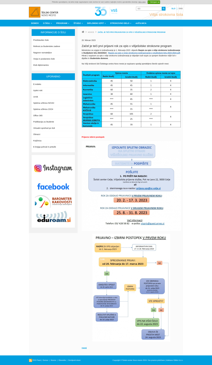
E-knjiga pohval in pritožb (44, 147)
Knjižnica (37, 140)
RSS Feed (35, 360)
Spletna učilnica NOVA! (43, 103)
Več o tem (141, 2)
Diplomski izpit (96, 23)
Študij (78, 23)
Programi (62, 23)
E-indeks (37, 84)
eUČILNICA (141, 23)
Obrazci (36, 134)
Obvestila (62, 360)
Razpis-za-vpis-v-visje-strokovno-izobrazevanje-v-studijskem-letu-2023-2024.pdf (144, 53)
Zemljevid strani (74, 360)
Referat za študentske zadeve (46, 46)
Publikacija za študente (43, 122)
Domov (35, 23)
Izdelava (169, 360)
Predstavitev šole (41, 40)
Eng (181, 8)
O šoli (47, 23)
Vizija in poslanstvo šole (44, 59)
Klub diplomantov (41, 65)
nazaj (84, 348)
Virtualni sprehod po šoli (44, 128)
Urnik (35, 97)
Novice (91, 32)
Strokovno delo (120, 23)
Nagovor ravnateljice (42, 52)
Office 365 (37, 115)
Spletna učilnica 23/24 (43, 109)
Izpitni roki (37, 90)
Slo (173, 8)
